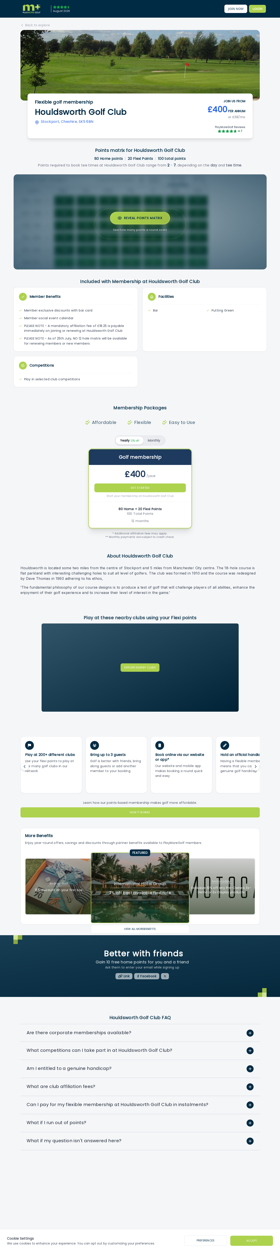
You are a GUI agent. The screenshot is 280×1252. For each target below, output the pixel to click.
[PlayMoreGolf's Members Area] (257, 9)
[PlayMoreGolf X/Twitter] (165, 976)
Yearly (129, 440)
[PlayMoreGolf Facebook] (146, 976)
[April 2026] (60, 8)
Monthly (154, 440)
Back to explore (35, 25)
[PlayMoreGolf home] (31, 9)
